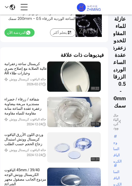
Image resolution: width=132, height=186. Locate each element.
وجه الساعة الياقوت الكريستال (114, 143)
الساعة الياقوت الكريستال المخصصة (114, 172)
